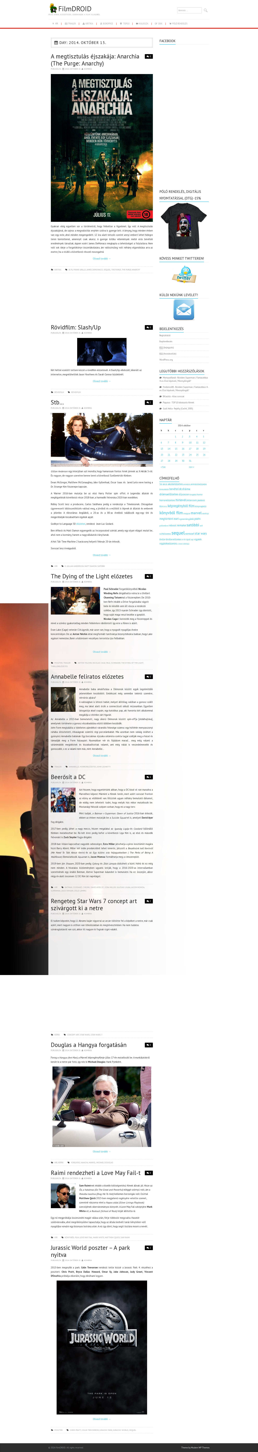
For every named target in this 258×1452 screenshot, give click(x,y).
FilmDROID (69, 8)
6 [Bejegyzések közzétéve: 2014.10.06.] (161, 442)
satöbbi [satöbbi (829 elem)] (193, 524)
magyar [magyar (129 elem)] (186, 513)
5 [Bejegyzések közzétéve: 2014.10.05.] (203, 436)
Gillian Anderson (75, 566)
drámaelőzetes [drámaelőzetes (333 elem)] (168, 494)
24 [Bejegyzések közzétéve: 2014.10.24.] (190, 454)
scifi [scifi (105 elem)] (201, 526)
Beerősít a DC (68, 777)
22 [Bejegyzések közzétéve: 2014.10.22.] (176, 454)
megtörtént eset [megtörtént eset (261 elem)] (169, 519)
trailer (70, 23)
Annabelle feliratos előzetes (87, 676)
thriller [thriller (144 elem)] (162, 539)
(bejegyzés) (166, 347)
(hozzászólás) (167, 353)
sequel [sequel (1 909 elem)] (178, 533)
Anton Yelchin (85, 663)
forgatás (75, 1162)
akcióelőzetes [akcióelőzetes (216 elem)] (175, 484)
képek (57, 1034)
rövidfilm (59, 392)
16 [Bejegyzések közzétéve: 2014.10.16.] (183, 448)
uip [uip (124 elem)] (192, 539)
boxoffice (106, 23)
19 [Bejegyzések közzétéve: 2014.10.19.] (204, 448)
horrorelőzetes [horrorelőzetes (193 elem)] (167, 500)
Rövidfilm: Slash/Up (76, 327)
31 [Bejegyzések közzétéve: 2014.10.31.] (190, 461)
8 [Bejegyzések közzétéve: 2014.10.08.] (175, 442)
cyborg (86, 887)
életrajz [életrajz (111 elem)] (186, 544)
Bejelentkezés (165, 341)
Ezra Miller (110, 887)
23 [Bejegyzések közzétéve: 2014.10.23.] (183, 454)
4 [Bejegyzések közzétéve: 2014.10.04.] (196, 436)
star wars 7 (96, 1034)
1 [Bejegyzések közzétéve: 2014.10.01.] (175, 436)
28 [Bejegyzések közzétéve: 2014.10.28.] (169, 461)
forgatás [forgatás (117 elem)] (193, 494)
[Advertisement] (102, 299)
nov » (191, 467)
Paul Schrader (113, 663)
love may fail (86, 1237)
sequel (107, 269)
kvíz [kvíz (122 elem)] (165, 506)
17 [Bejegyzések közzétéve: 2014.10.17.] (190, 448)
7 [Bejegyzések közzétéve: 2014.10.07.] (168, 442)
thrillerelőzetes (59, 666)
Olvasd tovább (102, 258)
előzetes (80, 523)
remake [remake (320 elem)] (181, 525)
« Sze (163, 467)
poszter (58, 663)
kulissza (142, 23)
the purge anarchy (131, 269)
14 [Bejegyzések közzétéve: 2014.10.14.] (169, 448)
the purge (116, 269)
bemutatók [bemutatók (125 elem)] (164, 489)
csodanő (77, 887)
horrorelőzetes (88, 766)
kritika (87, 23)
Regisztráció (164, 335)
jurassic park (106, 1430)
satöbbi (101, 566)
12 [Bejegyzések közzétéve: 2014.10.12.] (204, 442)
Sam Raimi (125, 1237)
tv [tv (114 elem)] (182, 539)
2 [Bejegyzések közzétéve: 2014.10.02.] (182, 436)
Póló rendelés (178, 23)
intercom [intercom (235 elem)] (192, 500)
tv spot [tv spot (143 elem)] (187, 539)
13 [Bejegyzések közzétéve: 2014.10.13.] (162, 448)
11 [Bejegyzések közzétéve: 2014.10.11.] (197, 442)
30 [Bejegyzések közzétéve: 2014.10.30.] (183, 461)
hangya (84, 1162)
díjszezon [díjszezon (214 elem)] (184, 494)
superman (55, 890)
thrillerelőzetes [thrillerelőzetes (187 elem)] (173, 539)
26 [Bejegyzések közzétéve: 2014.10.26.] (204, 454)
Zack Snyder (67, 890)
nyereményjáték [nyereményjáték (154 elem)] (186, 519)
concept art (73, 1034)
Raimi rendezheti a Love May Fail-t (96, 1173)
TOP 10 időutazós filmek (183, 402)
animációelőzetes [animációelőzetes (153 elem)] (198, 484)
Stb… (57, 402)
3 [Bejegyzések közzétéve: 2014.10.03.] (189, 436)
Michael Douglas (104, 1162)
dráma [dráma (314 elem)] (186, 489)
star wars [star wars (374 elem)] (201, 533)
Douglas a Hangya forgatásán (89, 1045)
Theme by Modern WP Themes (195, 1447)
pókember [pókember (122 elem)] (163, 525)
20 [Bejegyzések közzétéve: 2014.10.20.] (162, 454)
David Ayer (96, 887)
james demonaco (95, 269)
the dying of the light (132, 663)
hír (55, 23)
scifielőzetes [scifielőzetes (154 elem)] (165, 533)
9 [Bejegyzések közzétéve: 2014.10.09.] (182, 442)
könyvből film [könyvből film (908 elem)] (171, 512)
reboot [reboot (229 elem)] (172, 525)
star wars (85, 1034)
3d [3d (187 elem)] (160, 484)
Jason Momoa (137, 887)
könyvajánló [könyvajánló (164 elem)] (200, 506)
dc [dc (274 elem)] (180, 489)
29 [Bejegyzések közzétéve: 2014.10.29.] (176, 461)
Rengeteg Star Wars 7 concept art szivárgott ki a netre (94, 904)
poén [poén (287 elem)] (197, 519)
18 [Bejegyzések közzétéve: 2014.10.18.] (197, 448)
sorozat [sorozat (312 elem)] (189, 533)
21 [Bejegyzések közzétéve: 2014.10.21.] (169, 454)
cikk (158, 23)
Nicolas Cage (99, 663)
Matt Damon (91, 566)
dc (103, 887)
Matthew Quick (112, 1237)
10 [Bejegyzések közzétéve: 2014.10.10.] (190, 442)
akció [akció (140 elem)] (165, 484)
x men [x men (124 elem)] (180, 543)
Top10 (124, 23)
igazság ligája (123, 887)
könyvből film (72, 1237)
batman (68, 887)
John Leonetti (104, 766)
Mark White (98, 1237)
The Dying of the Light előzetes (92, 576)
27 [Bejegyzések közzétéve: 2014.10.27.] (162, 461)
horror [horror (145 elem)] (200, 494)
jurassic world (120, 1430)
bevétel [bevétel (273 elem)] (174, 489)
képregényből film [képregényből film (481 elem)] (181, 506)
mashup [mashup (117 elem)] (205, 513)
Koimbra (88, 69)
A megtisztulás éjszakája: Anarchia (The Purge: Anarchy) (95, 59)
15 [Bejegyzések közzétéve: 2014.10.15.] (176, 448)
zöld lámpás (80, 890)
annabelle (74, 766)
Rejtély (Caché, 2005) (183, 408)
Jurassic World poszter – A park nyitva (90, 1251)
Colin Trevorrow (90, 1430)
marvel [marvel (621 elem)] (196, 513)
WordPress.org (166, 359)
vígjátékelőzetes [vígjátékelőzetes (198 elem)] (168, 543)
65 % (71, 269)
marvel (92, 1162)
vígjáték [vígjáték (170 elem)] (198, 539)
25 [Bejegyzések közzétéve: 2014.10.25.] (197, 454)
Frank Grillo (79, 269)
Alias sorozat (178, 396)
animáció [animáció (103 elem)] (186, 484)
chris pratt (75, 1430)
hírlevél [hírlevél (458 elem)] (181, 500)
